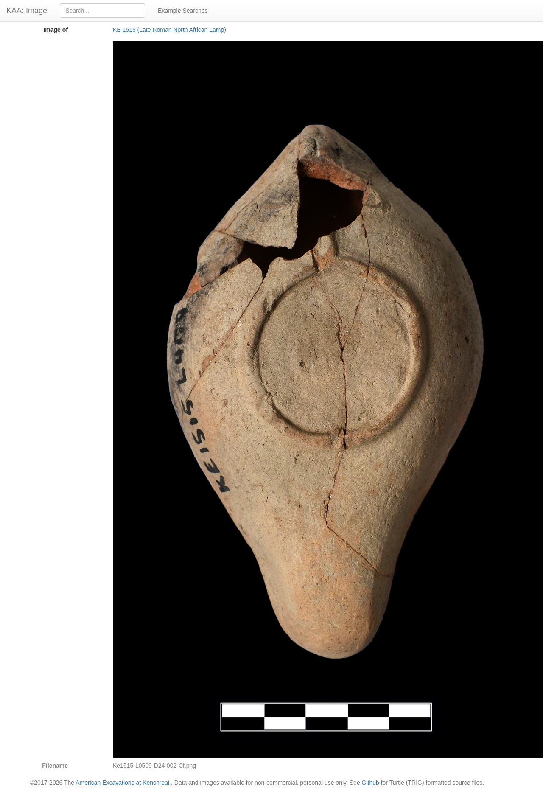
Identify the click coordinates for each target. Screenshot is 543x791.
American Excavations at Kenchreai (122, 782)
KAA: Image (26, 10)
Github (370, 782)
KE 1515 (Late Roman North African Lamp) (169, 29)
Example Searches (183, 10)
